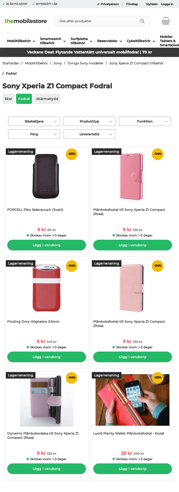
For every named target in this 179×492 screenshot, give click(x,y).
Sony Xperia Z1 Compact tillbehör (136, 63)
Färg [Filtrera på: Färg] (34, 134)
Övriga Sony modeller (85, 63)
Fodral (11, 73)
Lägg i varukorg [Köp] (46, 245)
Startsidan (10, 63)
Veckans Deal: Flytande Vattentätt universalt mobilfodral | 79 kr (89, 52)
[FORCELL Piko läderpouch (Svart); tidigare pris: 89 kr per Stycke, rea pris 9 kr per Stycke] (46, 183)
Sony (58, 63)
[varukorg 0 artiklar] (165, 21)
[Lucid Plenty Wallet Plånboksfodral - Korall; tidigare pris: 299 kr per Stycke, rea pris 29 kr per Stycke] (132, 407)
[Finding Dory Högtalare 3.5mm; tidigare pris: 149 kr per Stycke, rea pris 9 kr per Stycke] (46, 295)
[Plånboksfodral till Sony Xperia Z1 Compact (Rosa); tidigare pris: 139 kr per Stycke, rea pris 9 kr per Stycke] (132, 183)
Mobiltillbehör (36, 63)
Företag (132, 4)
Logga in (167, 4)
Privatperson (109, 4)
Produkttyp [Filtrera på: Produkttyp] (89, 121)
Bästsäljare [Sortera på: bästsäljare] (34, 121)
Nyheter (152, 4)
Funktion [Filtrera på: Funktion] (145, 121)
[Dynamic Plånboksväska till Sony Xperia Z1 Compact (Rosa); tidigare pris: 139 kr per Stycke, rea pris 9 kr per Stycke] (46, 407)
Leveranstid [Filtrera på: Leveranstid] (89, 134)
